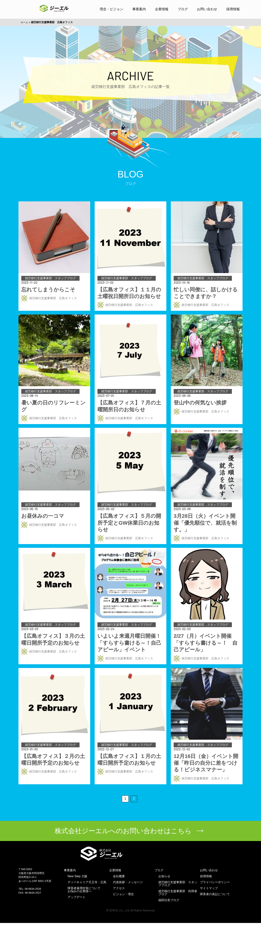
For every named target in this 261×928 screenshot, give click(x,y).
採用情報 (233, 9)
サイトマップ (209, 893)
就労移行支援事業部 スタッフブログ (177, 889)
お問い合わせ (207, 9)
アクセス (119, 893)
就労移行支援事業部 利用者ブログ (177, 898)
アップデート (77, 902)
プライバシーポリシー (215, 887)
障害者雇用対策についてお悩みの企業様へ (84, 895)
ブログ (183, 9)
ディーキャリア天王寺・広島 (87, 887)
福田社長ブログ (168, 905)
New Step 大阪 (77, 881)
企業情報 (161, 9)
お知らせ (164, 881)
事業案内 (139, 9)
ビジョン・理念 (123, 899)
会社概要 (119, 881)
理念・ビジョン (111, 9)
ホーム (25, 22)
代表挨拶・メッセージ (128, 887)
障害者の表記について (215, 899)
